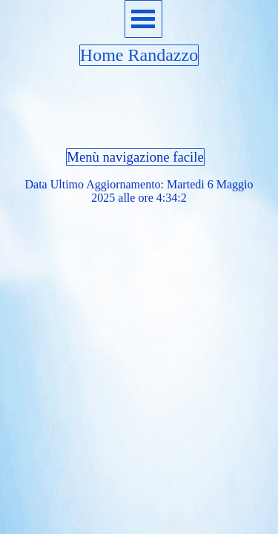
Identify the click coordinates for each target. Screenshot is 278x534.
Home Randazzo (139, 55)
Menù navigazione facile (135, 157)
